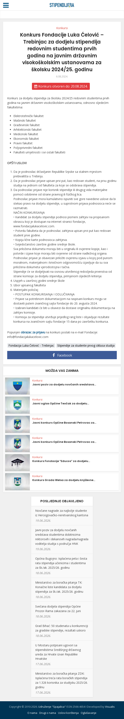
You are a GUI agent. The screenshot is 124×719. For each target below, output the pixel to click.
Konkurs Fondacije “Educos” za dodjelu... (61, 461)
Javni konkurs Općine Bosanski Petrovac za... (64, 423)
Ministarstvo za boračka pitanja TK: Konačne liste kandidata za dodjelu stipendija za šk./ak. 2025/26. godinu (59, 586)
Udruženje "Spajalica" (52, 706)
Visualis (110, 706)
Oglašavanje (88, 713)
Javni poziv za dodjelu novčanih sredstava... (64, 384)
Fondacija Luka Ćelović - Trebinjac (31, 345)
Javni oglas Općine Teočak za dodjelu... (60, 403)
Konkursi (62, 28)
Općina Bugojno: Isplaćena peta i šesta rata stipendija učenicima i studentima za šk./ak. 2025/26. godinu (61, 563)
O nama (32, 713)
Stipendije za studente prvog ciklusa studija (86, 345)
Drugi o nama (47, 713)
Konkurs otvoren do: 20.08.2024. (61, 86)
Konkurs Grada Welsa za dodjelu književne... (63, 480)
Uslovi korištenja (68, 713)
